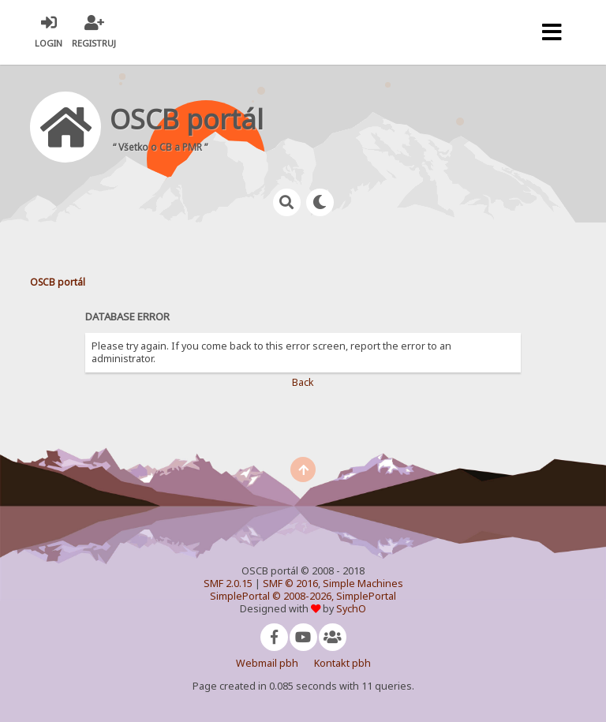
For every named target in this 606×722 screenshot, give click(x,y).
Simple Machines (363, 583)
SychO (351, 608)
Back (303, 382)
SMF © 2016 (290, 583)
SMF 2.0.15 (228, 583)
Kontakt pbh (342, 663)
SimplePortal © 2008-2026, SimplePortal (303, 596)
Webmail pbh (267, 663)
